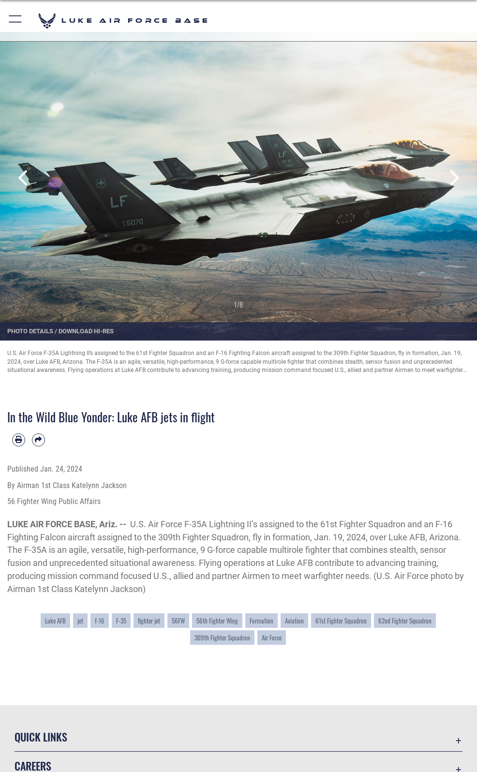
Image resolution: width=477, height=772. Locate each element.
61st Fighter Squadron (341, 620)
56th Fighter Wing (217, 620)
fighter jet (149, 620)
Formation (261, 620)
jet (80, 620)
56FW (178, 620)
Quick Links (41, 736)
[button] (15, 20)
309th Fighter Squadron (222, 637)
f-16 (99, 620)
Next (453, 178)
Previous (24, 178)
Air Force (272, 637)
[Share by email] (38, 439)
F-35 (121, 620)
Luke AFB (55, 620)
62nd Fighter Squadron (405, 620)
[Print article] (18, 439)
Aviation (294, 620)
